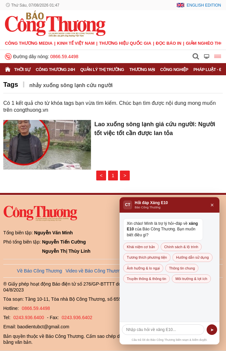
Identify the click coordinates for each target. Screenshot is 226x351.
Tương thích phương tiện (147, 257)
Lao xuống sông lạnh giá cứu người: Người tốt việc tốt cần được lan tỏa (154, 128)
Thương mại (142, 69)
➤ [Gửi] (212, 329)
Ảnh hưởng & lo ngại (143, 268)
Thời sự (22, 69)
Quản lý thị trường (102, 69)
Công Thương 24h (55, 69)
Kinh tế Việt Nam (76, 43)
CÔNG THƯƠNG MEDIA (29, 43)
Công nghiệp (174, 69)
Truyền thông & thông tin (146, 279)
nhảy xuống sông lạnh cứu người (71, 85)
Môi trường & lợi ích (191, 279)
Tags (10, 84)
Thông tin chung (182, 268)
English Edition (204, 5)
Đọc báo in (168, 43)
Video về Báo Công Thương (94, 270)
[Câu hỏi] (163, 329)
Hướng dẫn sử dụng (192, 257)
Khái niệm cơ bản (141, 247)
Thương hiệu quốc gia (125, 43)
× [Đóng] (212, 205)
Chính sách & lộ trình (181, 247)
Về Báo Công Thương (39, 270)
